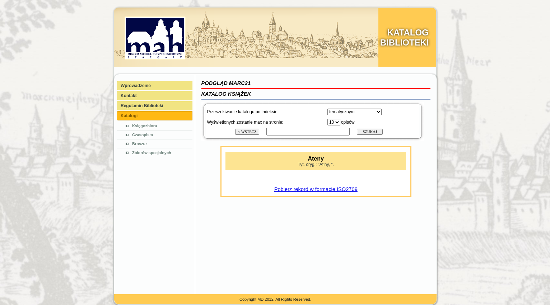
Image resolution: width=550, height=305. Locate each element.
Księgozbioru (144, 126)
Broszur (139, 144)
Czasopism (142, 135)
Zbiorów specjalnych (151, 153)
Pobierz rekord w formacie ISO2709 (316, 189)
